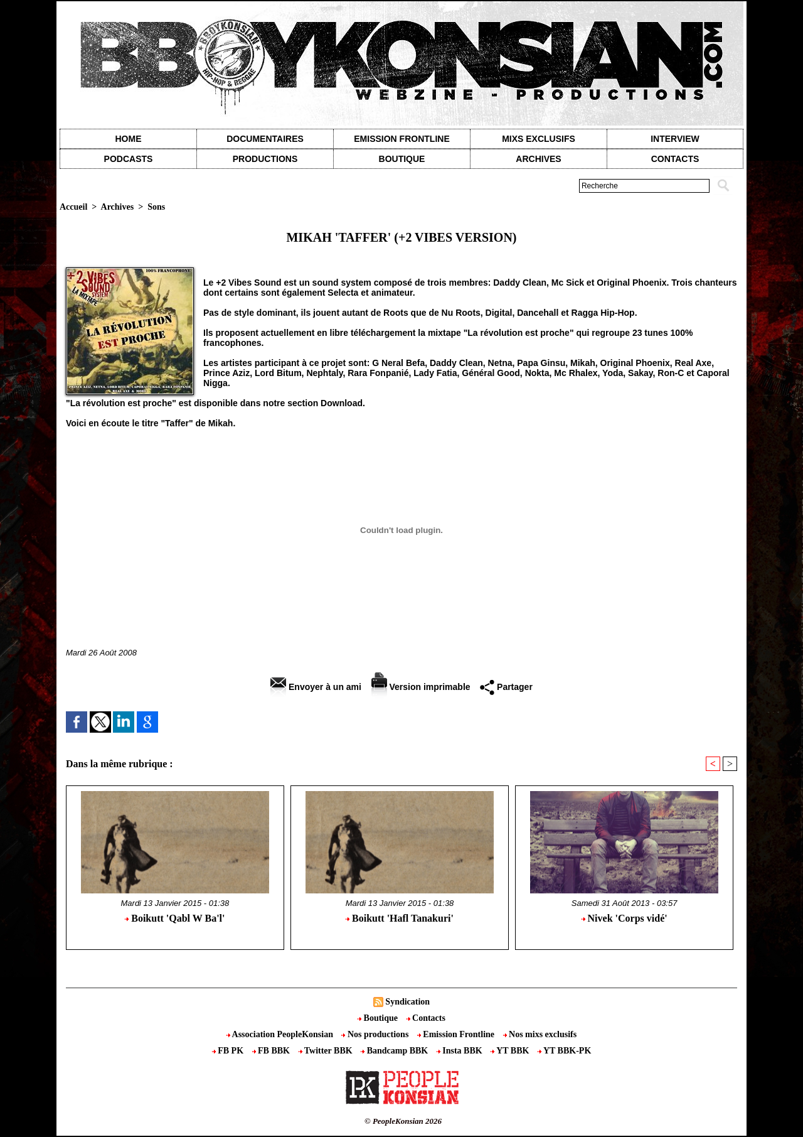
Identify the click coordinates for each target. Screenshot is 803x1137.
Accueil (73, 207)
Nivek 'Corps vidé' (624, 918)
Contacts (426, 1018)
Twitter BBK (327, 1050)
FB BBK (272, 1050)
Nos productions (375, 1034)
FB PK (229, 1050)
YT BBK (511, 1050)
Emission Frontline (401, 139)
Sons (156, 207)
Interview (675, 139)
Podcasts (128, 159)
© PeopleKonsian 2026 (403, 1121)
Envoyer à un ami (315, 687)
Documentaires (265, 139)
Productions (265, 159)
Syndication (407, 1001)
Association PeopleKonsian (281, 1034)
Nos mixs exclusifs (540, 1034)
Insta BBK (460, 1050)
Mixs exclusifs (538, 139)
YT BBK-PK (564, 1050)
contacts (675, 159)
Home (128, 139)
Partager (506, 687)
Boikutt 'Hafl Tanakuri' (400, 918)
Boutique (402, 159)
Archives (538, 159)
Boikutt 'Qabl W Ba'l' (175, 918)
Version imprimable (421, 687)
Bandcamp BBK (395, 1050)
